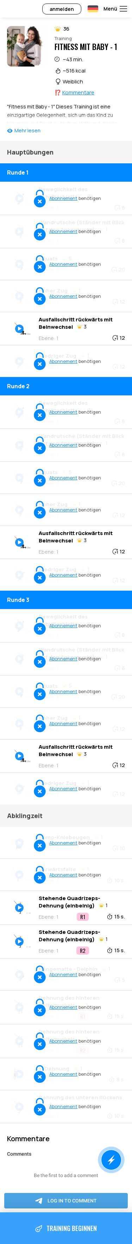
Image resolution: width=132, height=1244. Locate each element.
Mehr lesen (27, 130)
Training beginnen (66, 1228)
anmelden (62, 9)
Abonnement (63, 198)
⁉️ (74, 92)
